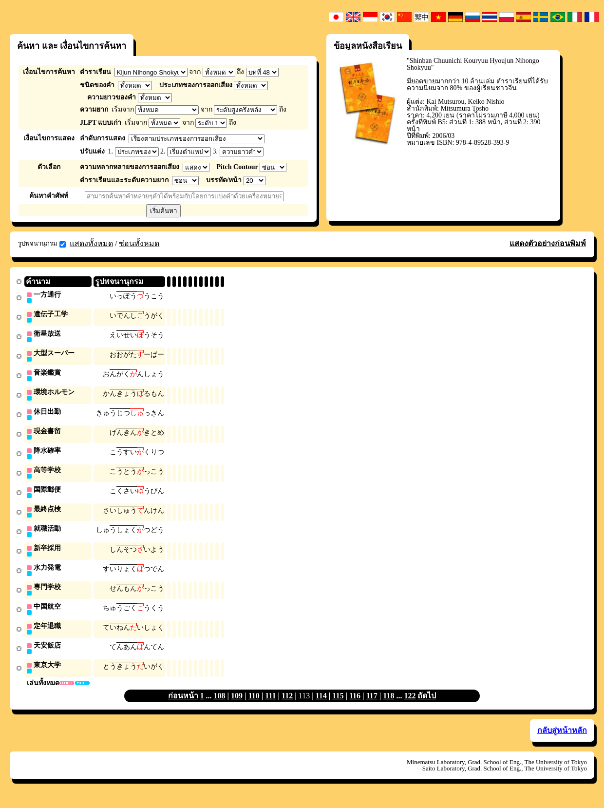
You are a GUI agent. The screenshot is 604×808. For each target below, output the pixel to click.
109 (237, 705)
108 (220, 705)
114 (321, 705)
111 (270, 705)
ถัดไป (426, 705)
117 (372, 705)
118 (388, 705)
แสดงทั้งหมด (91, 243)
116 (354, 705)
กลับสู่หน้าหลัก (562, 740)
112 (287, 705)
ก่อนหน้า (183, 705)
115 (337, 705)
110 (254, 705)
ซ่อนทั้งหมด (139, 243)
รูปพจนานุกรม (42, 244)
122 (409, 705)
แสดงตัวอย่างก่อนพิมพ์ (548, 243)
